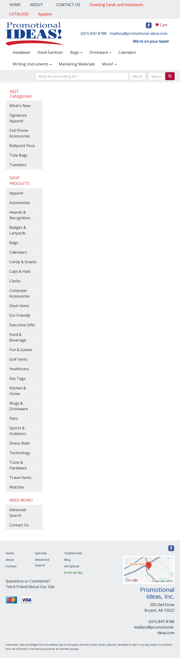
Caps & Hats (20, 271)
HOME (15, 4)
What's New (19, 105)
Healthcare (19, 368)
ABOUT (36, 4)
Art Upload (71, 566)
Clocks (15, 281)
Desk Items (19, 305)
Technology (19, 452)
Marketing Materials (77, 64)
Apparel (16, 193)
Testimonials (73, 553)
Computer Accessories (19, 293)
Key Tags (17, 378)
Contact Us (19, 525)
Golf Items (18, 359)
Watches (16, 487)
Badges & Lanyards (17, 230)
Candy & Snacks (23, 261)
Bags (76, 52)
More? (109, 64)
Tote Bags (18, 155)
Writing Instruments (32, 64)
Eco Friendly (19, 315)
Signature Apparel (18, 118)
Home (10, 553)
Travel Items (20, 477)
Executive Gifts (22, 324)
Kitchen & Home (17, 390)
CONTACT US (68, 4)
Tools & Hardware (18, 465)
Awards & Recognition (19, 215)
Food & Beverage (17, 337)
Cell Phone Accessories (19, 133)
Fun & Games (20, 349)
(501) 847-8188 (93, 33)
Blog (67, 559)
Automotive (19, 202)
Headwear (21, 52)
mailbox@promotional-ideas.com (138, 33)
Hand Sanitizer (50, 52)
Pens (13, 418)
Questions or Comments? (28, 581)
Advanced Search (17, 512)
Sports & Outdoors (17, 430)
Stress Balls (19, 443)
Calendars (127, 52)
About (10, 559)
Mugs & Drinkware (18, 406)
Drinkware (100, 52)
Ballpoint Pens (22, 145)
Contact (11, 566)
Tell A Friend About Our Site (30, 586)
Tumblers (17, 164)
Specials (41, 553)
